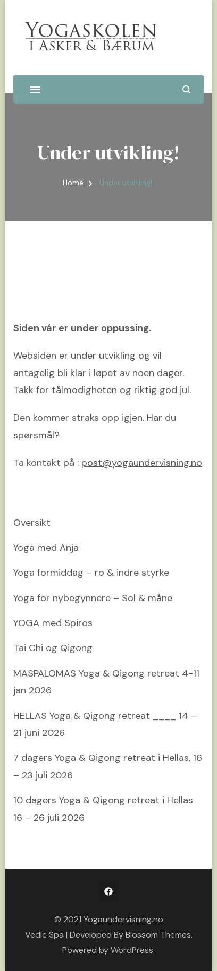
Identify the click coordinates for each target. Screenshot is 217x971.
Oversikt (32, 522)
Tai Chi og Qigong (53, 647)
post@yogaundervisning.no (141, 462)
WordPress (132, 950)
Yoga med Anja (46, 547)
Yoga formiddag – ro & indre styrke (91, 572)
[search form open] (186, 89)
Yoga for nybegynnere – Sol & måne (92, 598)
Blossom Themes (158, 934)
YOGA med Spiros (53, 623)
